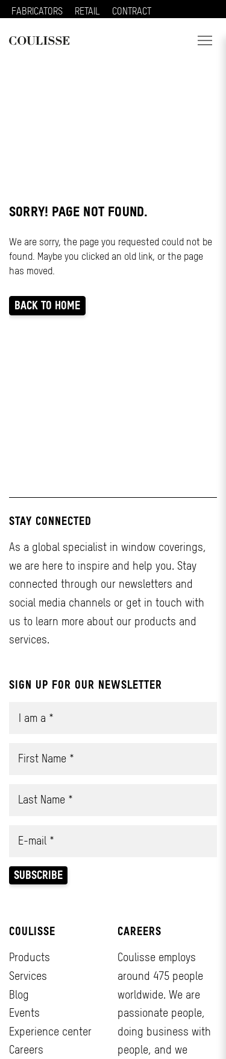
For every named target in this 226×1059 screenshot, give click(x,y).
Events (24, 1012)
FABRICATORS (37, 10)
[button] (205, 40)
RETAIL (87, 10)
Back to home (47, 305)
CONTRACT (131, 10)
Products (29, 957)
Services (28, 976)
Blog (19, 994)
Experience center (50, 1031)
